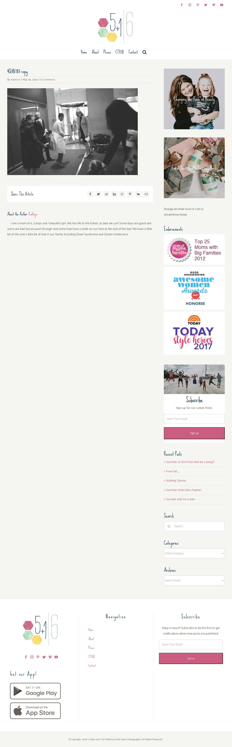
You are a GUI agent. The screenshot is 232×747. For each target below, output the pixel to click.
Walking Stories (176, 480)
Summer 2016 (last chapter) (184, 490)
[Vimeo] (50, 657)
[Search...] (194, 526)
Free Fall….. (172, 471)
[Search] (169, 526)
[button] (144, 52)
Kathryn (15, 79)
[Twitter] (44, 657)
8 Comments (47, 79)
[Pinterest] (38, 657)
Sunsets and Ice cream (180, 499)
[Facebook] (26, 657)
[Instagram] (32, 657)
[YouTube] (56, 657)
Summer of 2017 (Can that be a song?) (190, 462)
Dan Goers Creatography (128, 739)
